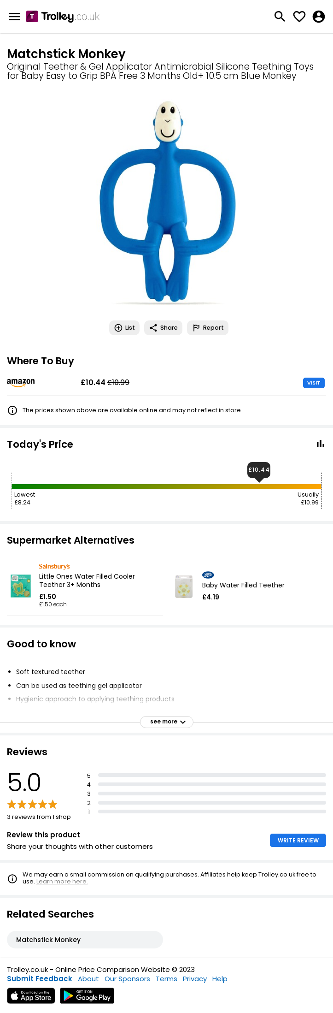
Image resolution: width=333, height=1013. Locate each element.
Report (208, 327)
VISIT (314, 382)
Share (163, 327)
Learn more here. (62, 881)
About (88, 978)
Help (220, 978)
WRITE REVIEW (298, 840)
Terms (166, 978)
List (124, 327)
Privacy (195, 978)
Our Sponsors (127, 978)
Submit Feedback (39, 978)
